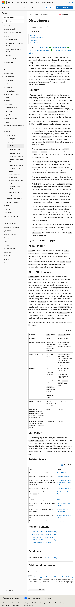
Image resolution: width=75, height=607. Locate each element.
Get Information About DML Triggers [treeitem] (15, 188)
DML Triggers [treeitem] (13, 146)
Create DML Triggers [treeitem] (15, 149)
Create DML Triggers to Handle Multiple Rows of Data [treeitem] (16, 159)
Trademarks (15, 606)
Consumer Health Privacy (56, 603)
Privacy (42, 603)
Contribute (35, 603)
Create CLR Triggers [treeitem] (15, 153)
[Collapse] (24, 13)
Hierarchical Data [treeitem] (10, 80)
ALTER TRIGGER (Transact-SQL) (44, 534)
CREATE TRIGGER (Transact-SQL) (44, 532)
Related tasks (34, 40)
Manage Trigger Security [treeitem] (14, 198)
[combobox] (13, 17)
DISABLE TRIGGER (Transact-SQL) (44, 540)
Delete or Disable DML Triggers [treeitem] (15, 194)
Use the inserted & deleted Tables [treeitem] (14, 176)
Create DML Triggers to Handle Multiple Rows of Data (64, 482)
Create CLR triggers (63, 476)
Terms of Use (6, 606)
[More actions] (71, 14)
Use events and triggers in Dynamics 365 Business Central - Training (50, 577)
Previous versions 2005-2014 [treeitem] (13, 32)
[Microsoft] (3, 2)
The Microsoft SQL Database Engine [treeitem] (14, 45)
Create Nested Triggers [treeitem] (16, 165)
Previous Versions (17, 603)
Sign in (70, 2)
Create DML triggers (63, 473)
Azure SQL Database (59, 47)
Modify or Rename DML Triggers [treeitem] (16, 182)
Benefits (32, 35)
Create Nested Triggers (64, 488)
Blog (26, 603)
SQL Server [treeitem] (7, 25)
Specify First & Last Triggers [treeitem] (14, 170)
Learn (30, 14)
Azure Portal (50, 8)
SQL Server (44, 14)
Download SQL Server (64, 8)
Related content (35, 43)
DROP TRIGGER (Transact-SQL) (43, 537)
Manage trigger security (64, 521)
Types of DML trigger (36, 37)
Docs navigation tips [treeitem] (10, 29)
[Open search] (66, 2)
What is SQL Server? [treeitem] (11, 39)
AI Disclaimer (6, 603)
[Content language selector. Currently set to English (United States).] (11, 598)
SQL (36, 14)
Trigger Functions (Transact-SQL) (43, 542)
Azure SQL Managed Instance (38, 50)
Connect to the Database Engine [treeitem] (13, 51)
